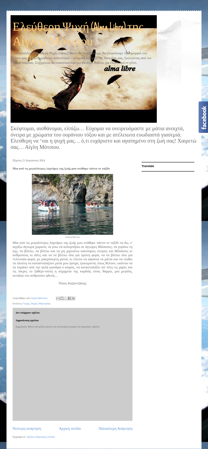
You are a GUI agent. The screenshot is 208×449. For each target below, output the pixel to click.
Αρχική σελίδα (70, 429)
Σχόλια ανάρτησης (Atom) (41, 436)
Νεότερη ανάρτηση (27, 429)
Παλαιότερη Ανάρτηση (115, 429)
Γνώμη (26, 303)
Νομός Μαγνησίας (41, 303)
